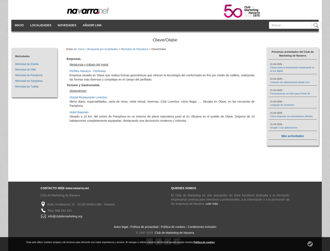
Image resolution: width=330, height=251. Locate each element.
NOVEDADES (67, 25)
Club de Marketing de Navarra (174, 232)
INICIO (19, 25)
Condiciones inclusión (202, 227)
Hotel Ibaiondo (78, 112)
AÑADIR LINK (92, 25)
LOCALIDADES (40, 25)
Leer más (212, 203)
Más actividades (292, 136)
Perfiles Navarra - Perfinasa (87, 71)
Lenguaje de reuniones (282, 105)
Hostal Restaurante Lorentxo (88, 97)
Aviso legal (121, 227)
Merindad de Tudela (27, 86)
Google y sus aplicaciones (283, 127)
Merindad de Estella (27, 64)
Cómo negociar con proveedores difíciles (291, 116)
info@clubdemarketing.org (65, 216)
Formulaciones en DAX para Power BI (290, 93)
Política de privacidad (144, 227)
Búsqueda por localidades (102, 49)
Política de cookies (173, 227)
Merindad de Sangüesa (29, 80)
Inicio (81, 49)
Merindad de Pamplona (29, 75)
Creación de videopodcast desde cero (290, 82)
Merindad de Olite (25, 69)
